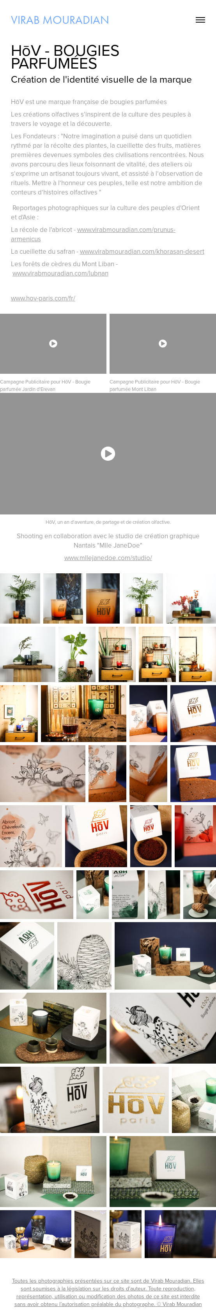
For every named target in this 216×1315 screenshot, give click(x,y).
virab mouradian (60, 20)
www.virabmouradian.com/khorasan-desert (142, 251)
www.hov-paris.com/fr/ (43, 298)
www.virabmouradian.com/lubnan (60, 273)
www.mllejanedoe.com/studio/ (108, 557)
